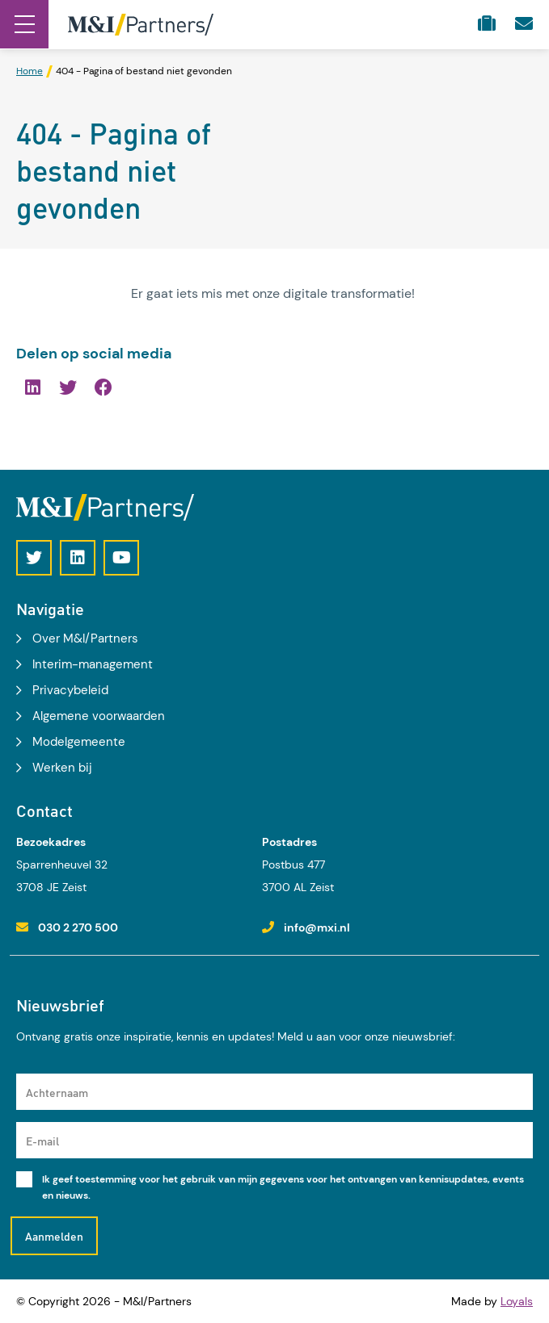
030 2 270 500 (78, 927)
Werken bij (62, 768)
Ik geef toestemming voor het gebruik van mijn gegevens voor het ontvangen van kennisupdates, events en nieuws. (283, 1187)
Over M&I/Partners (85, 638)
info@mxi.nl (317, 927)
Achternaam (57, 1092)
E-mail (42, 1140)
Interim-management (92, 664)
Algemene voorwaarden (98, 716)
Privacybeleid (70, 690)
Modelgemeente (78, 742)
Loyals (516, 1301)
